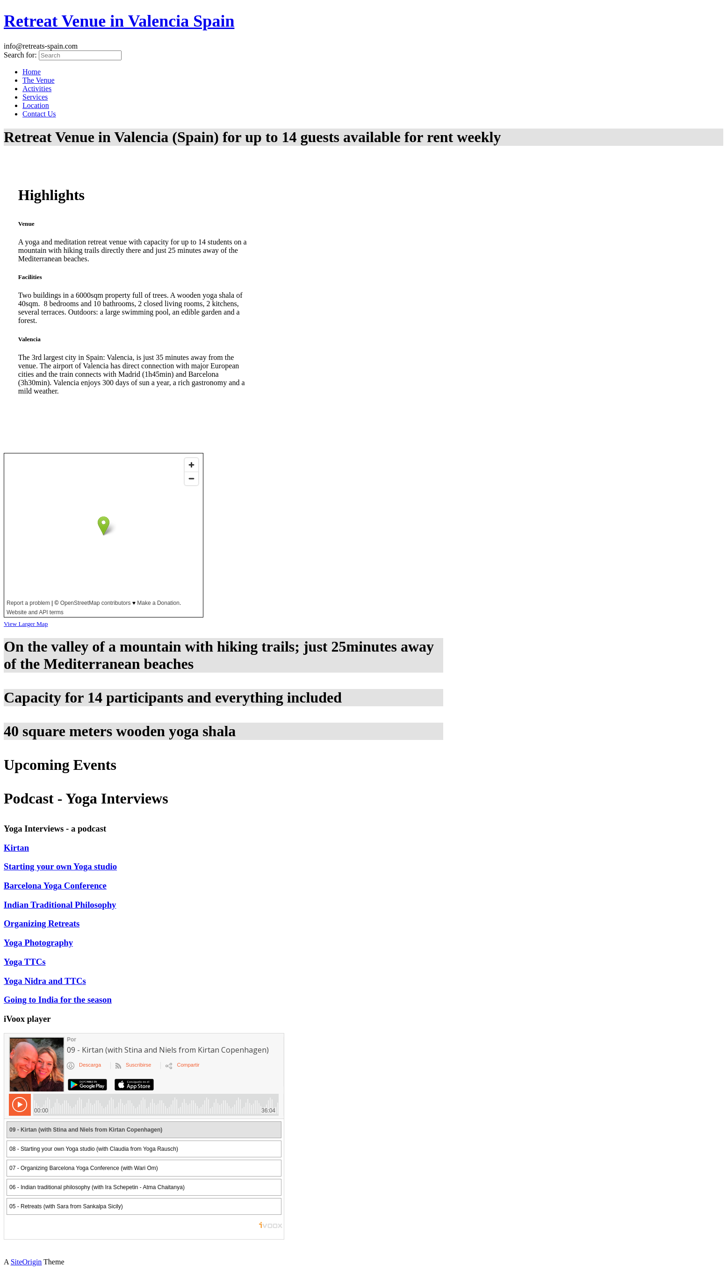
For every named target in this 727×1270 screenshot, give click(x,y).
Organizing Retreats (41, 923)
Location (35, 105)
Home (31, 72)
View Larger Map (26, 623)
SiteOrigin (26, 1262)
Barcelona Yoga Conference (55, 885)
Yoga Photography (38, 942)
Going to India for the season (58, 1000)
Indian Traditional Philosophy (60, 905)
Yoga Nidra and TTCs (45, 981)
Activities (36, 89)
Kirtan (16, 848)
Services (35, 97)
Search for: (20, 55)
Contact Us (39, 114)
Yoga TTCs (25, 962)
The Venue (38, 80)
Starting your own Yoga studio (60, 866)
